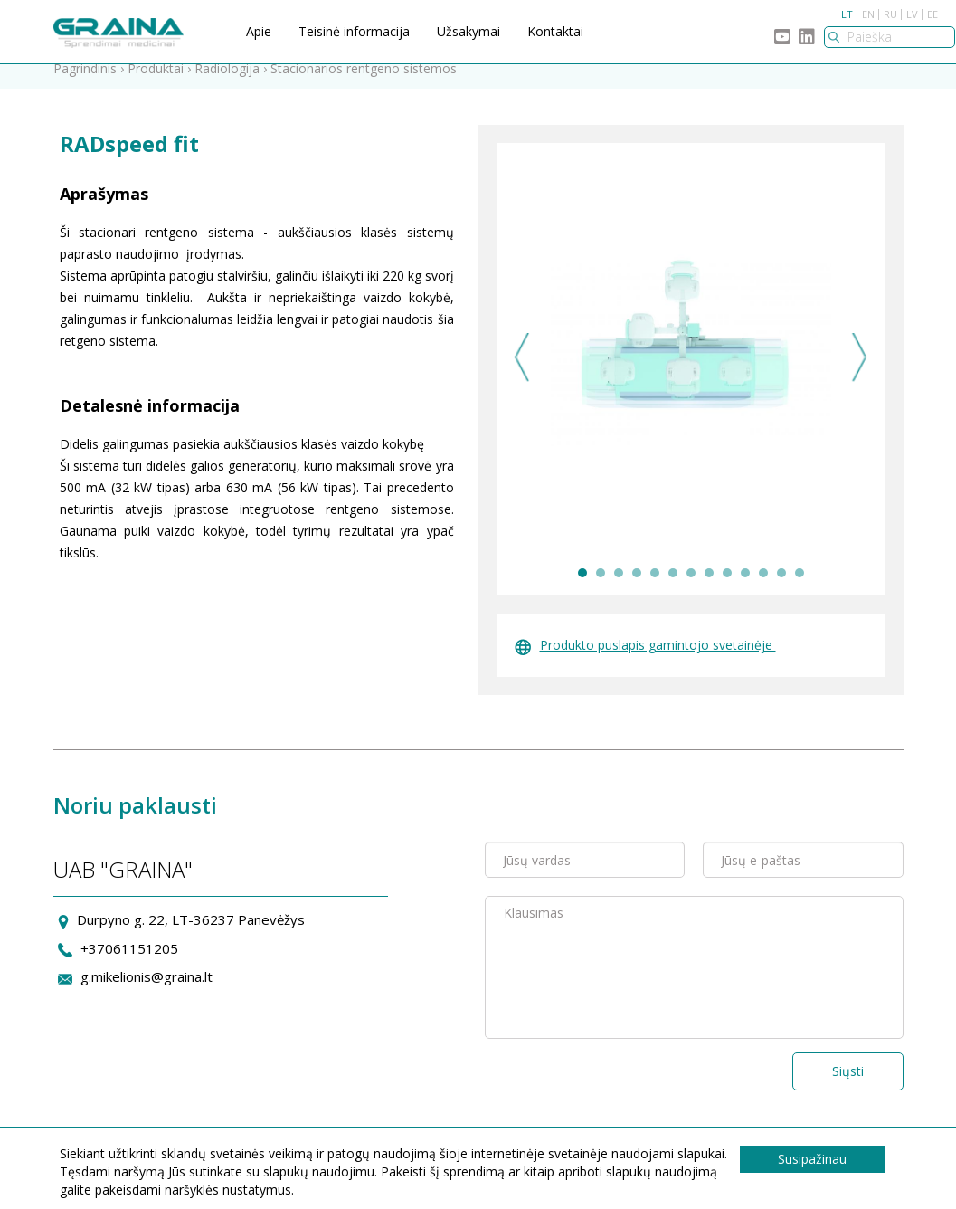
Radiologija (227, 82)
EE (932, 14)
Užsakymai (468, 31)
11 (763, 587)
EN (868, 14)
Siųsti (848, 1085)
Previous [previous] (522, 371)
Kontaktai (555, 31)
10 (745, 587)
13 (799, 587)
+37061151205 (129, 962)
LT (847, 14)
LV (912, 14)
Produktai (156, 82)
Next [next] (859, 371)
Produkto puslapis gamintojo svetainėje (645, 659)
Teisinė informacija (354, 31)
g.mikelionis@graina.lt (146, 991)
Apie (258, 31)
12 (781, 587)
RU (890, 14)
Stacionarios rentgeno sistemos (363, 82)
